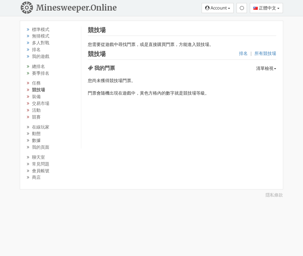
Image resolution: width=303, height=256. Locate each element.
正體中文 (266, 8)
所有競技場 (265, 53)
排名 (243, 53)
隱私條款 (274, 195)
